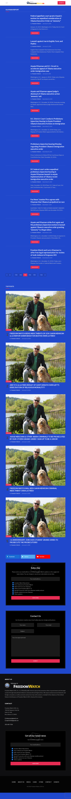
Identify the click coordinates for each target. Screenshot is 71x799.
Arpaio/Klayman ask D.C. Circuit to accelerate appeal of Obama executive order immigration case (46, 68)
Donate (56, 788)
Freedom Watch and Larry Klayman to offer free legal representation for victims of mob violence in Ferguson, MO (47, 258)
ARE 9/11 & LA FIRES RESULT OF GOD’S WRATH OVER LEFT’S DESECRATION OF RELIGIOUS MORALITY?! (34, 392)
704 (34, 281)
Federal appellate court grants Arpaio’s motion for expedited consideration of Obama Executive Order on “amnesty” (47, 18)
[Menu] (7, 3)
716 (41, 281)
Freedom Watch (36, 23)
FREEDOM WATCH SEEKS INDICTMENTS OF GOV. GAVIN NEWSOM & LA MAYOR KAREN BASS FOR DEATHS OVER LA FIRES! (37, 341)
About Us (21, 788)
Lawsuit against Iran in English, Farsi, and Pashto (47, 42)
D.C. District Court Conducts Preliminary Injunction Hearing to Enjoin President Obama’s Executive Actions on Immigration (47, 123)
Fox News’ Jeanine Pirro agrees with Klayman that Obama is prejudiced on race (46, 205)
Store (41, 788)
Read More (35, 33)
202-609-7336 (9, 731)
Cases (35, 788)
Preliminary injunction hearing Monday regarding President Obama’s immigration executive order (48, 149)
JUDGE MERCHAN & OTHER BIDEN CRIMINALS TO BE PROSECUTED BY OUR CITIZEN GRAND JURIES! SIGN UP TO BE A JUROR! (37, 444)
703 (30, 281)
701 (21, 281)
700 (16, 281)
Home (14, 788)
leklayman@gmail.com (12, 724)
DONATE (61, 2)
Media (29, 788)
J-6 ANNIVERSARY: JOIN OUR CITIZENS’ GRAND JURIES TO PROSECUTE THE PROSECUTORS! (34, 547)
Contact (48, 788)
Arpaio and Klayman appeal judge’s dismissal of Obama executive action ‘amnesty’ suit (46, 94)
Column (8, 336)
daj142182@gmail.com (12, 727)
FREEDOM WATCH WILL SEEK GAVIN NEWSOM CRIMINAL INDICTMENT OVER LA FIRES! (33, 495)
